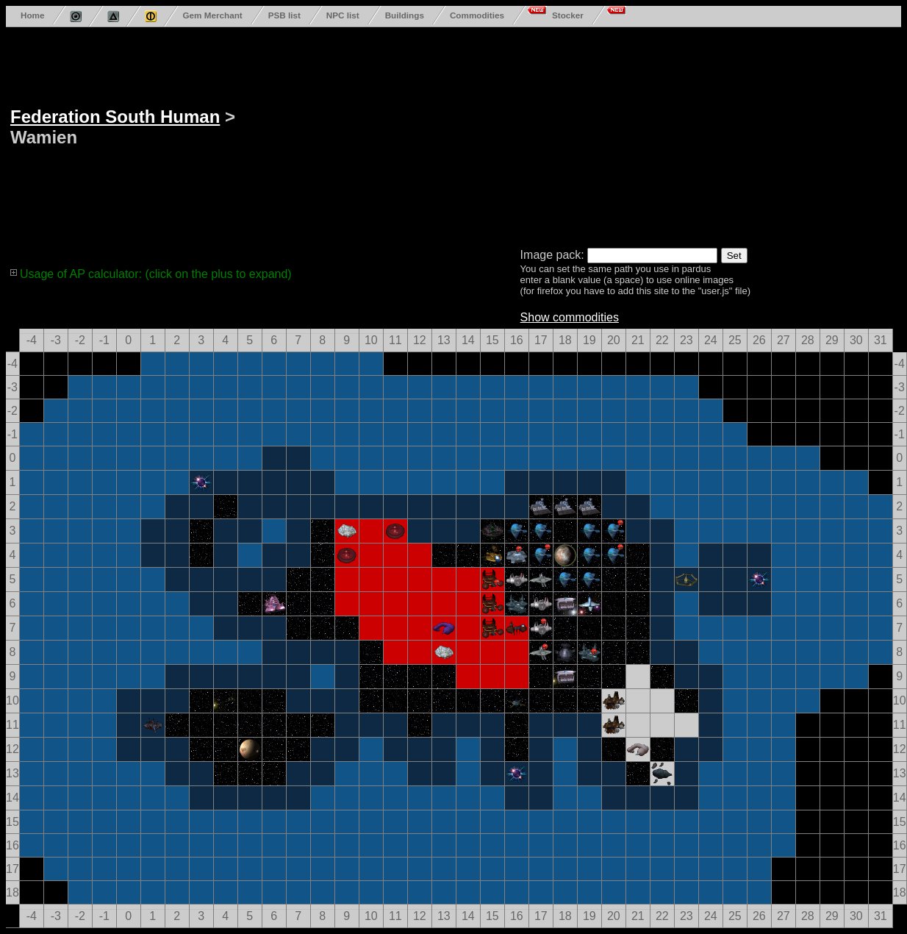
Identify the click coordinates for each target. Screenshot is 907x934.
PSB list (284, 15)
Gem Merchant (212, 15)
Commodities (477, 15)
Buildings (404, 15)
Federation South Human (115, 116)
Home (32, 15)
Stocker (568, 15)
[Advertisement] (526, 135)
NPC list (342, 15)
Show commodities (569, 317)
